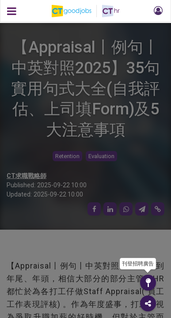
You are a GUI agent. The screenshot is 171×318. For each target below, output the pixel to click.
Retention (67, 156)
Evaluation (101, 156)
